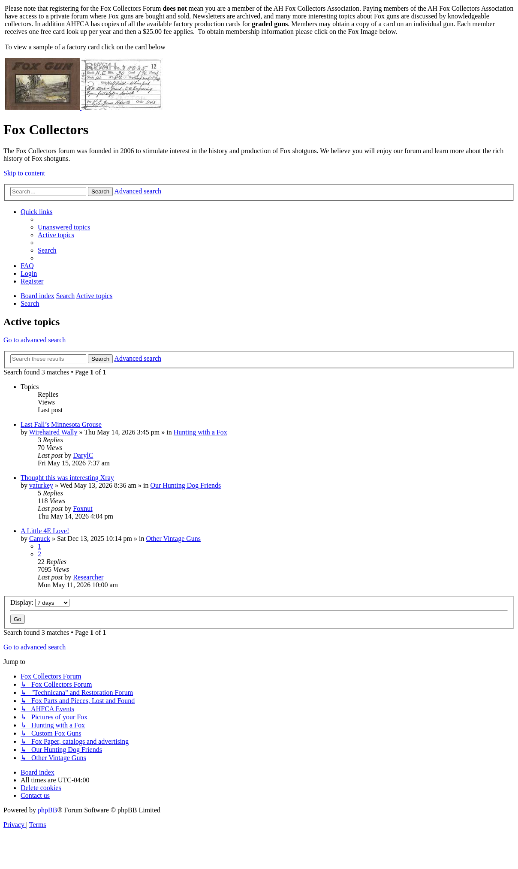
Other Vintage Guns (173, 538)
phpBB (47, 810)
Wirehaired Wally (53, 432)
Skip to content (24, 173)
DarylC (83, 455)
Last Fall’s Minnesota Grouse (61, 424)
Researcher (88, 577)
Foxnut (82, 508)
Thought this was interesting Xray (67, 477)
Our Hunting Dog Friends (185, 485)
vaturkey (41, 485)
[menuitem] (64, 227)
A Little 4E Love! (45, 530)
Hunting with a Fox (200, 432)
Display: (39, 602)
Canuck (39, 538)
